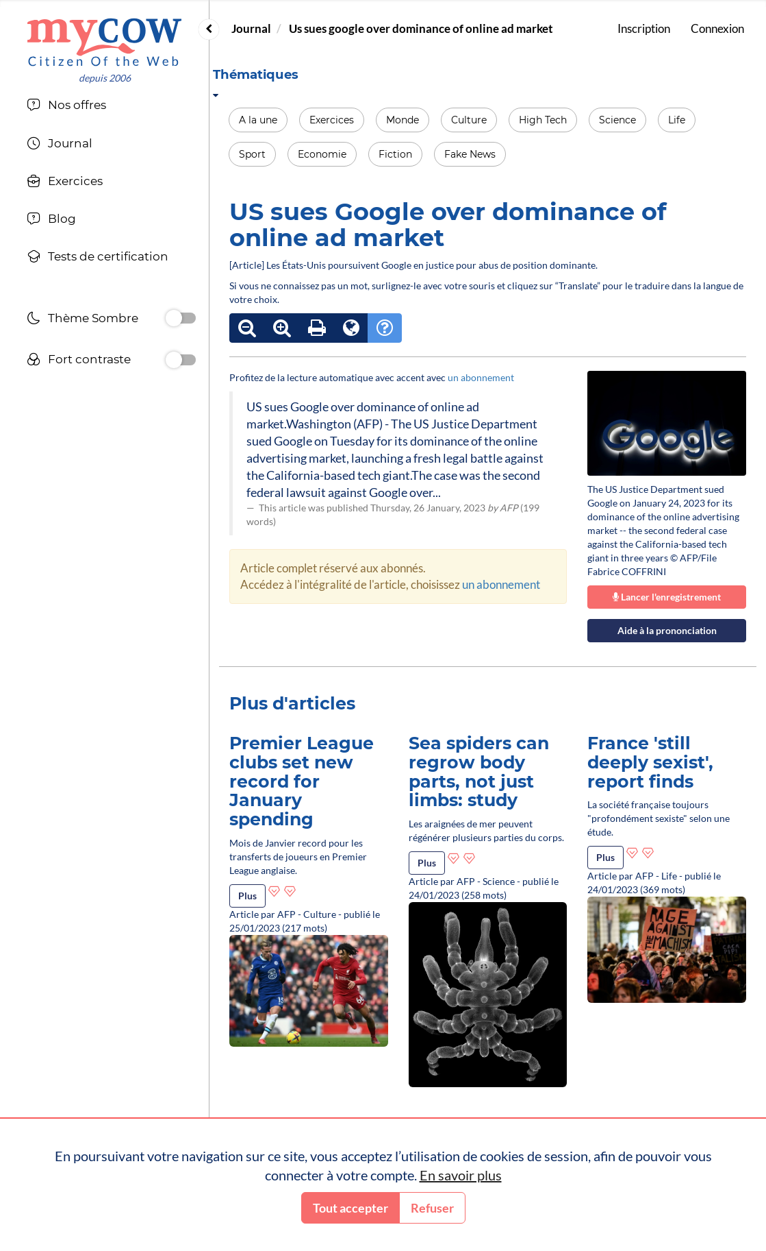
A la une (258, 120)
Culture (469, 120)
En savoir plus (461, 1175)
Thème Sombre (82, 320)
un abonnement (481, 377)
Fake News (470, 154)
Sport (252, 154)
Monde (402, 120)
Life (676, 120)
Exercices (331, 120)
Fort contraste (79, 361)
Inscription (643, 28)
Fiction (395, 154)
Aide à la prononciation (667, 630)
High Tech (543, 120)
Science (617, 120)
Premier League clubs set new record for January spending (301, 781)
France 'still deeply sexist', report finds (650, 762)
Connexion (717, 28)
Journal (251, 28)
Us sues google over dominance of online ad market (421, 28)
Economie (322, 154)
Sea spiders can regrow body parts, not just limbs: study (479, 771)
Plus (247, 895)
